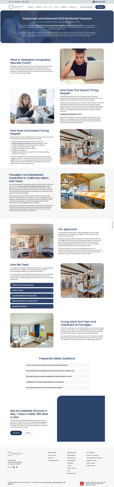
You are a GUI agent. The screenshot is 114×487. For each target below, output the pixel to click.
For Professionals (15, 2)
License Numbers (57, 482)
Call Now (27, 433)
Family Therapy (90, 465)
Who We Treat (52, 455)
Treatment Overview (92, 455)
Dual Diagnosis (71, 460)
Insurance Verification (86, 7)
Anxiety (69, 465)
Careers (27, 2)
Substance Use (71, 458)
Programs (31, 7)
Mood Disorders (71, 473)
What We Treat (48, 7)
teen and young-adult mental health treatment (31, 186)
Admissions (64, 7)
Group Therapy (90, 463)
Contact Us (100, 7)
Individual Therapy (91, 460)
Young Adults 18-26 (53, 460)
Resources (73, 7)
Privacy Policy (48, 482)
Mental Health (71, 455)
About (57, 7)
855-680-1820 (99, 2)
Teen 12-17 (51, 458)
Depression (70, 463)
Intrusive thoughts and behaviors (21, 143)
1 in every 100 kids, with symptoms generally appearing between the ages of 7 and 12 (59, 25)
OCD (68, 471)
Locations (39, 7)
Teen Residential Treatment (94, 458)
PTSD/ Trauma (71, 468)
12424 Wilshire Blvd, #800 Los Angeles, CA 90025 (15, 463)
